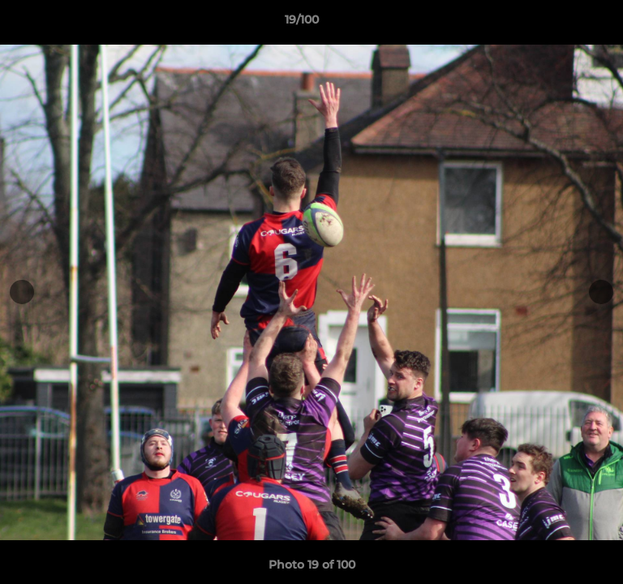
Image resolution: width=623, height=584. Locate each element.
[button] (564, 23)
